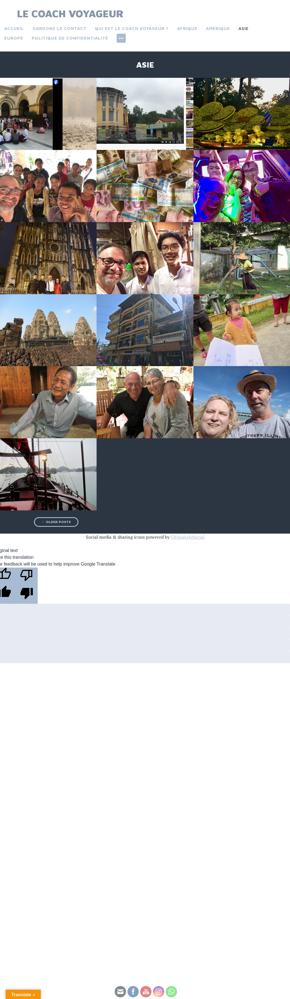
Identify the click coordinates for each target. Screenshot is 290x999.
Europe (13, 38)
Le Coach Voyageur (70, 13)
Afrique (187, 28)
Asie (243, 28)
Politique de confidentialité (70, 38)
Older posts (56, 522)
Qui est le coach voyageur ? (132, 28)
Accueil (14, 28)
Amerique (218, 28)
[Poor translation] (27, 586)
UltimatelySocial (187, 537)
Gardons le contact (59, 28)
